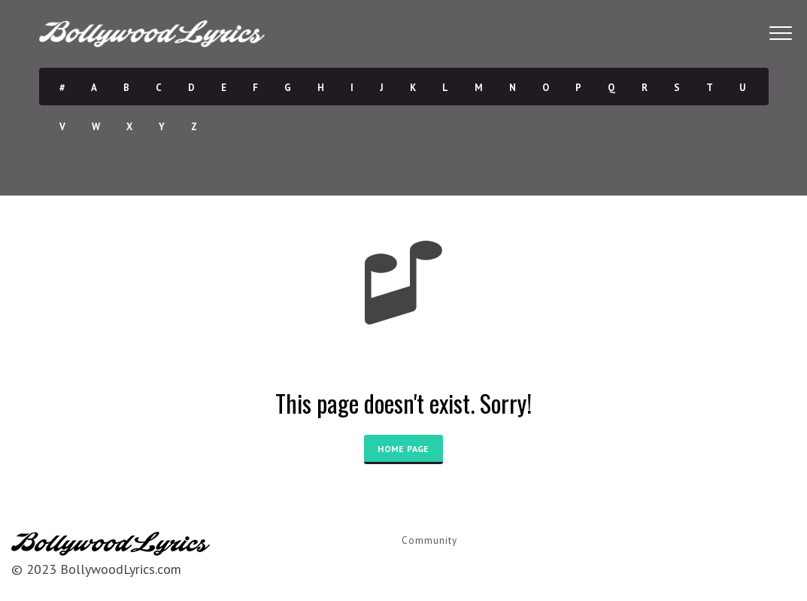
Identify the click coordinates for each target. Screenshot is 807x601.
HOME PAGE (403, 448)
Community (429, 540)
